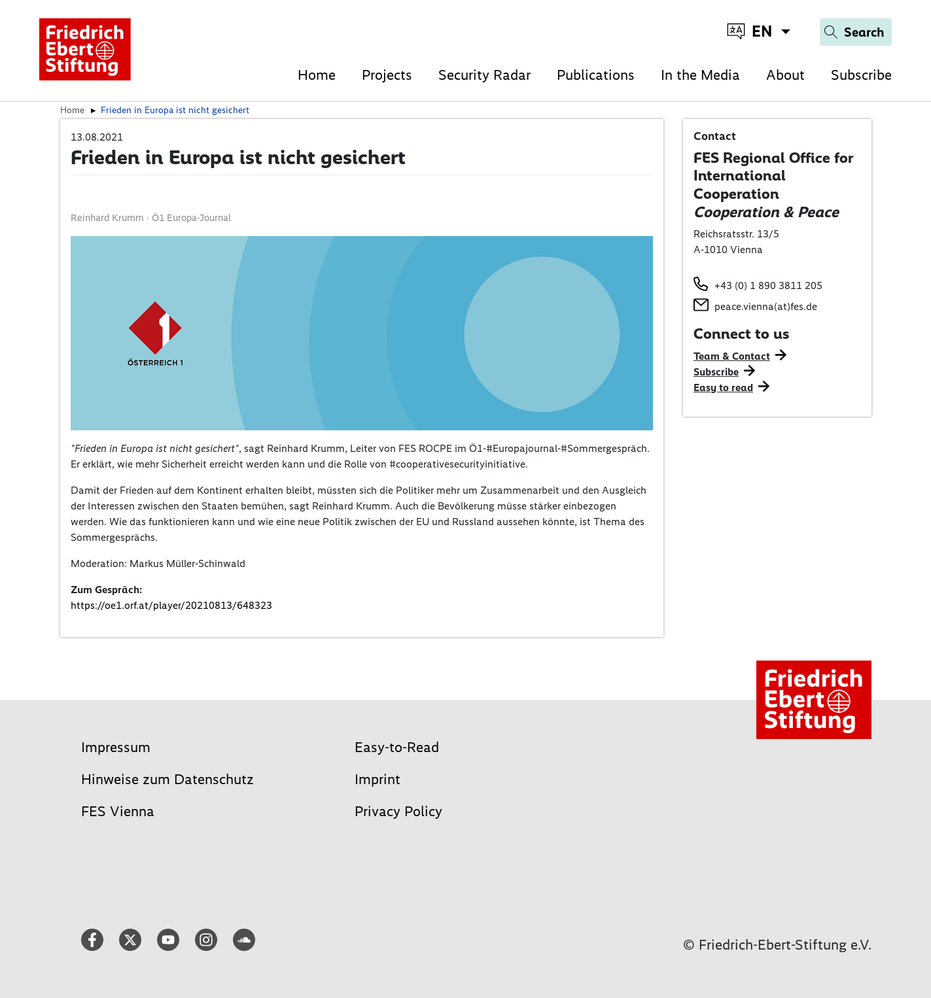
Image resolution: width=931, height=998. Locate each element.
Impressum (115, 747)
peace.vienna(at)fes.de (765, 306)
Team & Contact (732, 356)
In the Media (700, 75)
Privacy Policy (398, 811)
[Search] (856, 32)
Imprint (377, 779)
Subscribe (861, 75)
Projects (387, 75)
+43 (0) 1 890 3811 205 (768, 285)
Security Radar (484, 75)
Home (317, 75)
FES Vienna (117, 811)
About (785, 75)
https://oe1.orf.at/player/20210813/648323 (171, 605)
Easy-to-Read (397, 747)
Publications (596, 75)
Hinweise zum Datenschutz (167, 779)
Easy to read (723, 387)
